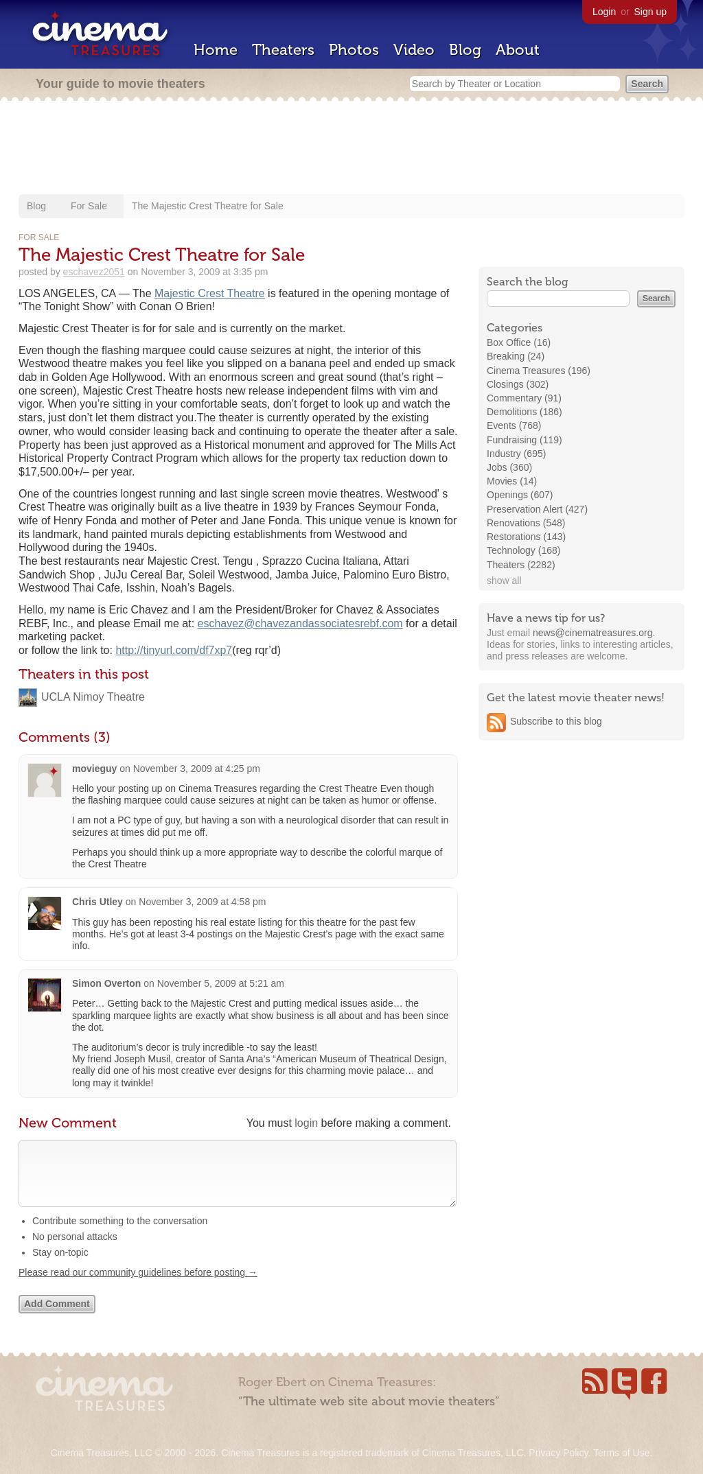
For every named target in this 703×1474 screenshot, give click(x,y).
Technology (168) (523, 550)
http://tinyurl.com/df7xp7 (173, 650)
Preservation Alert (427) (537, 509)
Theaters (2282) (521, 564)
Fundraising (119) (524, 439)
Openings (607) (520, 494)
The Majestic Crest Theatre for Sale (208, 205)
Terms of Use (621, 1452)
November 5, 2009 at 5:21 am (220, 983)
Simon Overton (106, 983)
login (306, 1123)
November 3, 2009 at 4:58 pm (202, 901)
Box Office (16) (519, 342)
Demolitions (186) (524, 411)
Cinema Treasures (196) (538, 370)
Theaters (283, 49)
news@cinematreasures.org (593, 632)
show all (504, 580)
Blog (465, 49)
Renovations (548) (526, 522)
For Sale (89, 205)
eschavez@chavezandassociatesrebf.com (300, 623)
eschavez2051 (94, 271)
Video (414, 49)
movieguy (94, 768)
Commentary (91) (524, 398)
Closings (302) (518, 384)
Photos (354, 49)
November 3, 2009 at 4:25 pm (196, 768)
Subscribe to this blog (556, 721)
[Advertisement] (351, 149)
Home (216, 49)
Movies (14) (512, 481)
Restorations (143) (526, 536)
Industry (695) (516, 453)
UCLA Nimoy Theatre (93, 697)
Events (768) (514, 425)
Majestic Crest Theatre (209, 293)
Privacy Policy (558, 1452)
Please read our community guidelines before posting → (138, 1285)
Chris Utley (97, 901)
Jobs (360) (509, 467)
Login (604, 11)
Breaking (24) (515, 356)
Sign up (650, 11)
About (518, 49)
